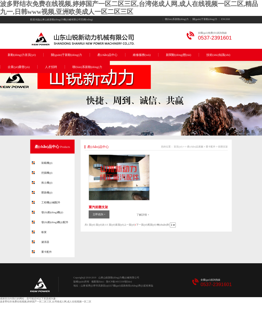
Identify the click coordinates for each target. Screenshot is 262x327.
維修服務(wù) (142, 54)
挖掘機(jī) (46, 172)
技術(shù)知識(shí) (218, 54)
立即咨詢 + (99, 214)
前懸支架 (223, 146)
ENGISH (225, 19)
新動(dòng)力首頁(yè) (22, 54)
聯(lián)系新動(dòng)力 (177, 19)
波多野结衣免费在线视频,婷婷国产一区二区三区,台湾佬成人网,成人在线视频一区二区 (45, 301)
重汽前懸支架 (98, 207)
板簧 (44, 232)
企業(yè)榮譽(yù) (19, 67)
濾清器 (45, 241)
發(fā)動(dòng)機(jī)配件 (54, 222)
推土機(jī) (46, 182)
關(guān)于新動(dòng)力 (204, 19)
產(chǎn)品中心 (107, 54)
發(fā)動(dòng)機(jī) (52, 212)
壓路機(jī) (46, 192)
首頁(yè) (178, 146)
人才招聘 (51, 67)
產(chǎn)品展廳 (195, 146)
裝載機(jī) (46, 162)
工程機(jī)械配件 (50, 202)
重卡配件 (46, 251)
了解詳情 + (142, 214)
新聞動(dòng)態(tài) (178, 54)
